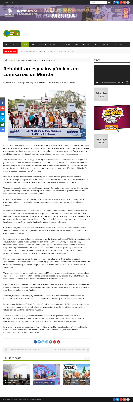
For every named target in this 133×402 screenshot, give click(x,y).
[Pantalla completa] (127, 82)
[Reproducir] (97, 82)
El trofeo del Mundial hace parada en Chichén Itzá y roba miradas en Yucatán (47, 51)
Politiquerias (106, 44)
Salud (76, 44)
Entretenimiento (64, 44)
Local (25, 44)
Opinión (95, 44)
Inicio (7, 44)
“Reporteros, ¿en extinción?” (78, 383)
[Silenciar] (123, 82)
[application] (112, 75)
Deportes (85, 44)
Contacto (118, 44)
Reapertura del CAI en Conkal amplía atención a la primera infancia (21, 380)
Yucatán (16, 44)
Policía (33, 44)
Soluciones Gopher (36, 399)
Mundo (52, 44)
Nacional (42, 44)
